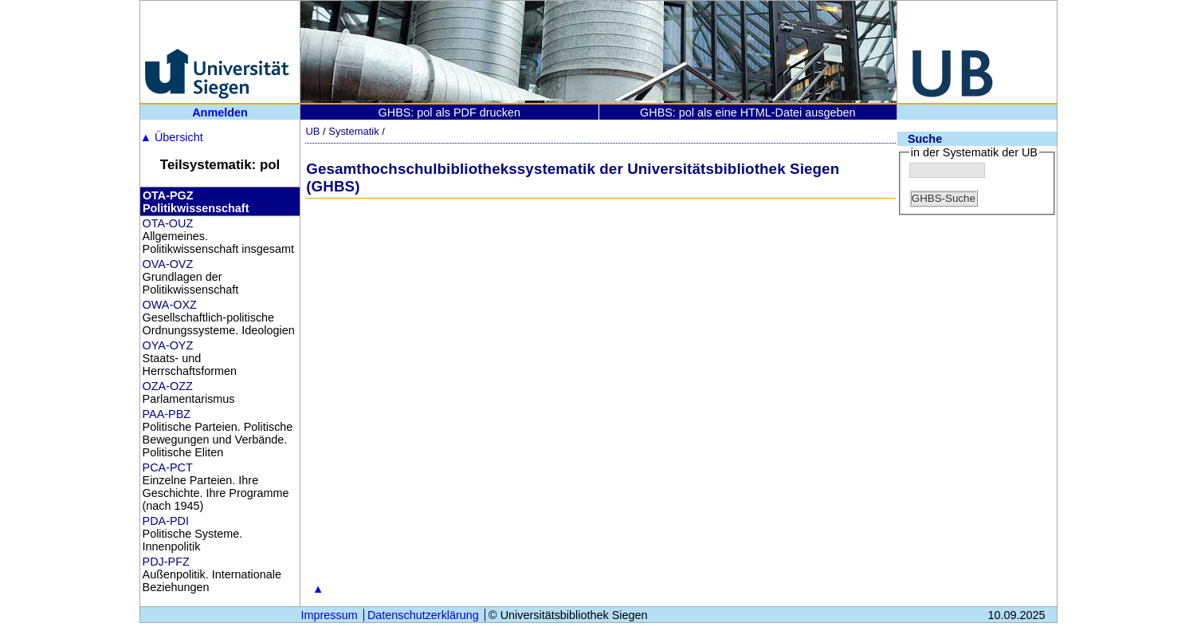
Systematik (353, 131)
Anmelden (220, 112)
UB (312, 131)
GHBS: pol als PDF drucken (449, 112)
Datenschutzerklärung (423, 615)
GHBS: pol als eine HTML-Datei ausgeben (747, 112)
